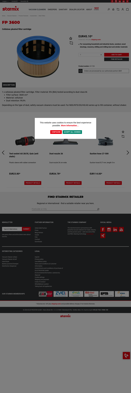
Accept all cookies (72, 132)
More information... (70, 125)
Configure (56, 132)
